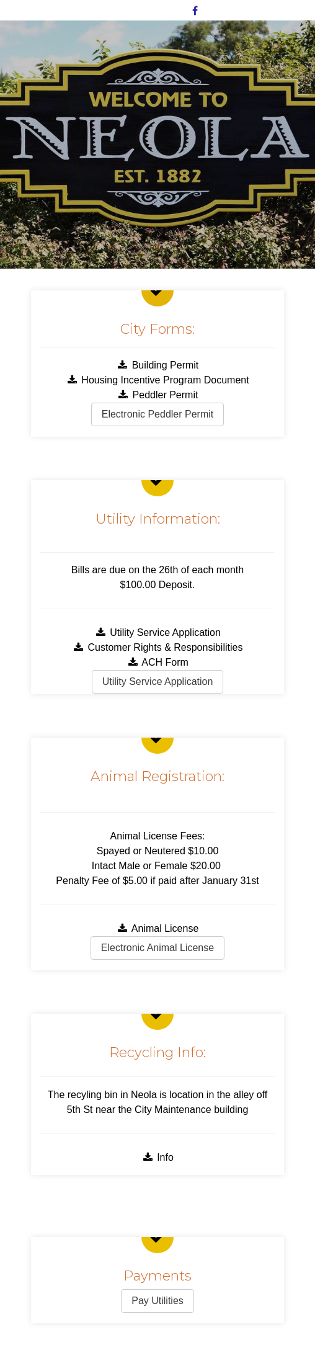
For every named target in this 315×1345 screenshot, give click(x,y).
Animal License (158, 928)
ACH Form (157, 662)
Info (157, 1157)
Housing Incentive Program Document (157, 380)
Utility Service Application (157, 632)
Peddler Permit (157, 395)
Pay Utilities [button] (157, 1300)
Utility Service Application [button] (157, 681)
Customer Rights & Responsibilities (158, 647)
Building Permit (158, 365)
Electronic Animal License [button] (157, 947)
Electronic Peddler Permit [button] (158, 414)
